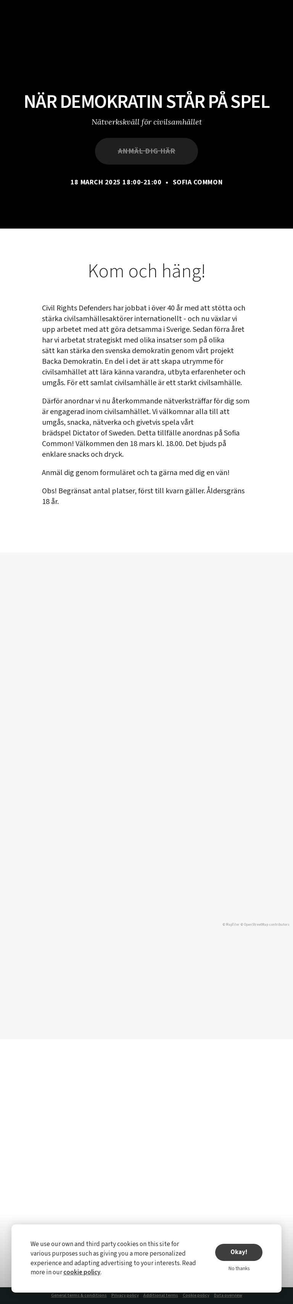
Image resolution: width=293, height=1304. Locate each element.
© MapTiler (231, 924)
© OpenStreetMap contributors (265, 924)
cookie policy (81, 1272)
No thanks (239, 1268)
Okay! (238, 1252)
